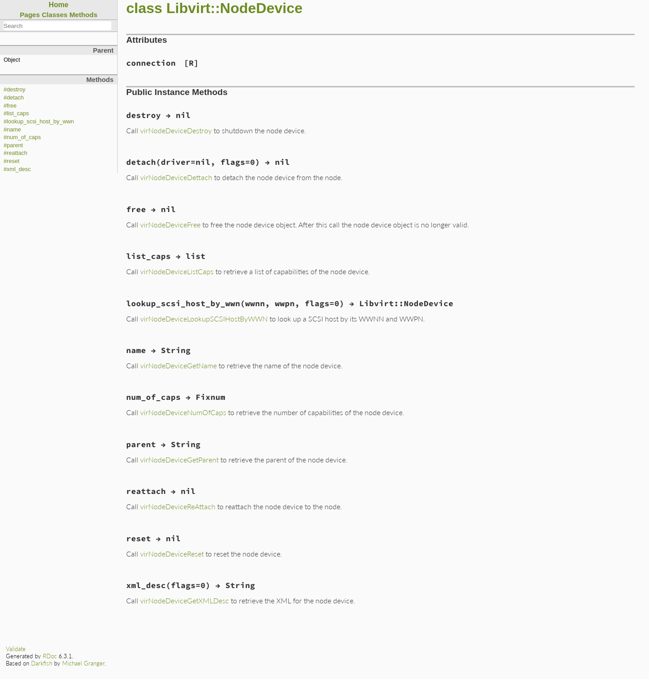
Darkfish (41, 663)
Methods (83, 14)
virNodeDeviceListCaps (177, 271)
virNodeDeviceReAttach (177, 506)
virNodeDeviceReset (172, 553)
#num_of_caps (22, 137)
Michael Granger (83, 663)
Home (59, 5)
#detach (14, 98)
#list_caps (16, 113)
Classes (55, 14)
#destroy (14, 89)
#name (12, 130)
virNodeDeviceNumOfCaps (183, 412)
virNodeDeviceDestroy (176, 130)
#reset (11, 161)
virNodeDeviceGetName (178, 365)
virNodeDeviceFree (170, 224)
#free (10, 106)
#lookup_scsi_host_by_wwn (39, 121)
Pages (30, 14)
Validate (16, 648)
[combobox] (57, 25)
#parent (13, 145)
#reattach (15, 153)
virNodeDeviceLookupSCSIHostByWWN (204, 318)
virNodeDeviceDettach (176, 177)
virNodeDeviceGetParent (179, 459)
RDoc (50, 656)
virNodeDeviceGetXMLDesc (184, 600)
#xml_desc (17, 169)
